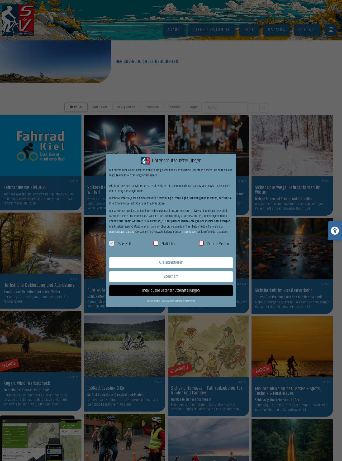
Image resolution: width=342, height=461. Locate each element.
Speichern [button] (171, 276)
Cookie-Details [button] (153, 301)
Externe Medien (214, 244)
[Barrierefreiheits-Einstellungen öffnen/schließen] (335, 230)
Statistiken (164, 244)
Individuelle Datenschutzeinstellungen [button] (171, 290)
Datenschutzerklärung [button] (172, 301)
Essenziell (120, 244)
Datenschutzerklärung (121, 231)
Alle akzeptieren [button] (171, 262)
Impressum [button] (190, 301)
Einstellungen (189, 231)
